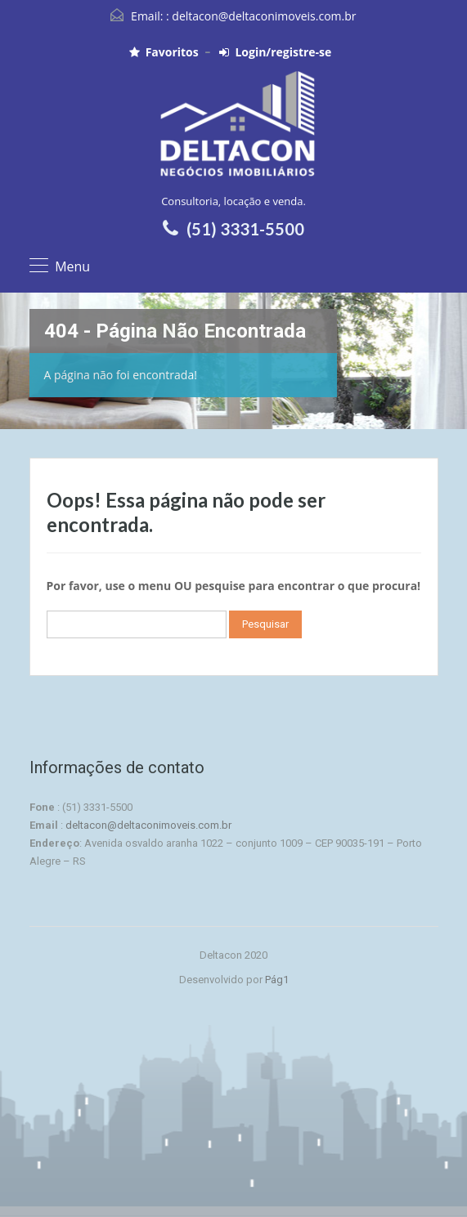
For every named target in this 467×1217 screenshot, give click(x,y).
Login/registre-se (275, 52)
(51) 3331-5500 (245, 228)
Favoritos (164, 52)
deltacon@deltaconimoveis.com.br (264, 16)
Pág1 (277, 979)
